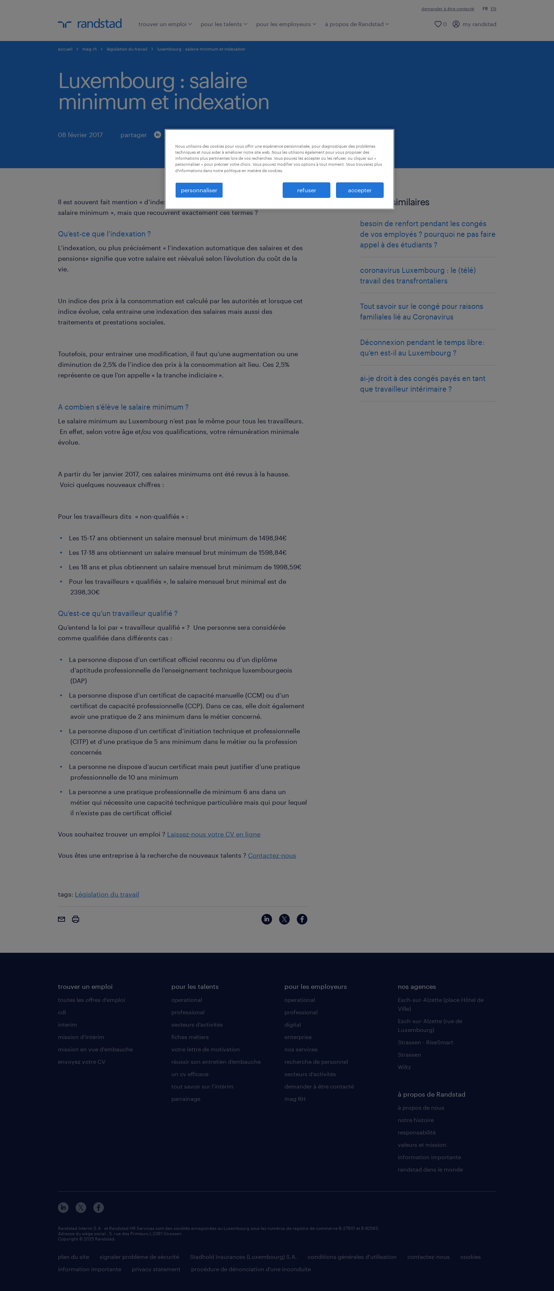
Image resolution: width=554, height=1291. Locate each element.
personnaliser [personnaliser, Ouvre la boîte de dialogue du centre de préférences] (199, 190)
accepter (360, 190)
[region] (279, 169)
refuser (306, 190)
